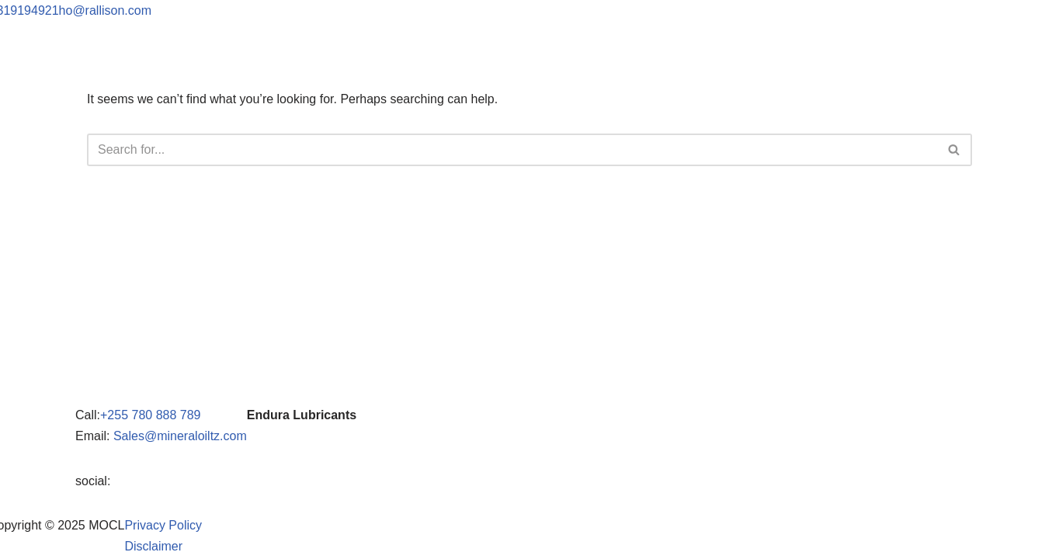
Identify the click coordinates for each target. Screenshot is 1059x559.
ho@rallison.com (105, 10)
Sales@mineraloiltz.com (180, 436)
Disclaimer (153, 546)
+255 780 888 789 (150, 415)
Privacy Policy (163, 525)
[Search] (512, 150)
